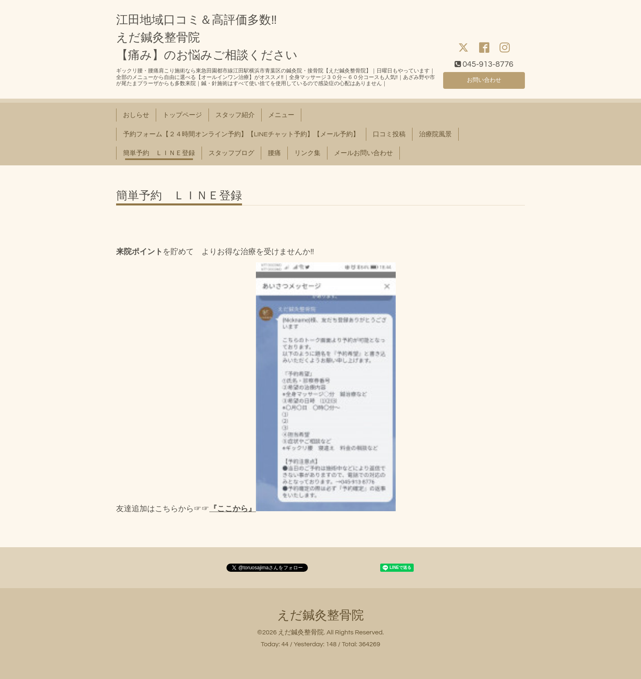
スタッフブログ (231, 153)
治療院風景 (435, 134)
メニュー (281, 115)
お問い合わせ (484, 79)
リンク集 (307, 153)
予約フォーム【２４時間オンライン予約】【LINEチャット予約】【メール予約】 (241, 134)
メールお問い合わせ (363, 153)
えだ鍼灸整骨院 (320, 615)
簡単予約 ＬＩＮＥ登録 (159, 153)
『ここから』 (232, 509)
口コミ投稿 (389, 134)
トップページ (182, 115)
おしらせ (136, 115)
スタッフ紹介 (235, 115)
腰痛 (274, 153)
